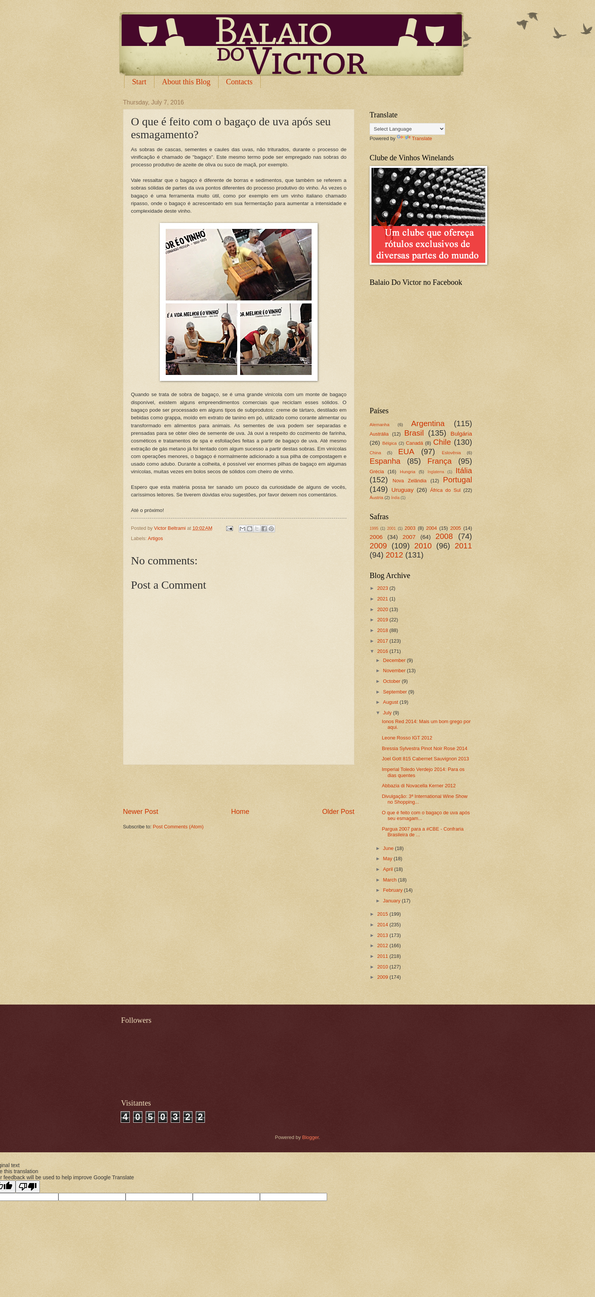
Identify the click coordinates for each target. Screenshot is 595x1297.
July (388, 713)
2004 (431, 528)
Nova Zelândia (409, 480)
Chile (442, 442)
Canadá (414, 443)
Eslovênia (451, 452)
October (392, 681)
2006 (376, 537)
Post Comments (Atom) (178, 826)
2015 (383, 914)
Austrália (379, 434)
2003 (410, 528)
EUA (406, 451)
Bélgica (389, 443)
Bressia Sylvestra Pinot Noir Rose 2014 (424, 748)
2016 (383, 651)
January (392, 901)
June (389, 848)
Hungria (408, 471)
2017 (383, 641)
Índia (395, 498)
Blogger (310, 1137)
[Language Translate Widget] (407, 129)
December (395, 660)
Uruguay (403, 490)
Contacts (239, 81)
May (388, 858)
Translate (414, 138)
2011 (463, 545)
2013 (383, 935)
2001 (391, 528)
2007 (409, 537)
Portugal (457, 479)
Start (139, 81)
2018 (383, 630)
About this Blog (186, 81)
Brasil (414, 432)
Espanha (385, 461)
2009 (378, 545)
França (439, 461)
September (395, 692)
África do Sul (445, 490)
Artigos (155, 538)
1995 (374, 528)
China (375, 452)
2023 (383, 588)
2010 (423, 545)
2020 (383, 609)
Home (240, 811)
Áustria (376, 497)
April (388, 869)
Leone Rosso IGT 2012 (407, 738)
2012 (394, 554)
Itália (463, 470)
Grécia (377, 471)
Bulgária (461, 433)
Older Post (338, 811)
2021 (383, 599)
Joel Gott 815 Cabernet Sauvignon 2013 (425, 758)
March (390, 880)
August (391, 702)
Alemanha (379, 424)
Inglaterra (436, 472)
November (395, 670)
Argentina (428, 423)
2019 (383, 619)
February (393, 890)
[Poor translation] (28, 1186)
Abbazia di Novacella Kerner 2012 (419, 785)
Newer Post (140, 811)
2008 (444, 536)
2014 (383, 924)
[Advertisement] (238, 785)
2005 (455, 528)
